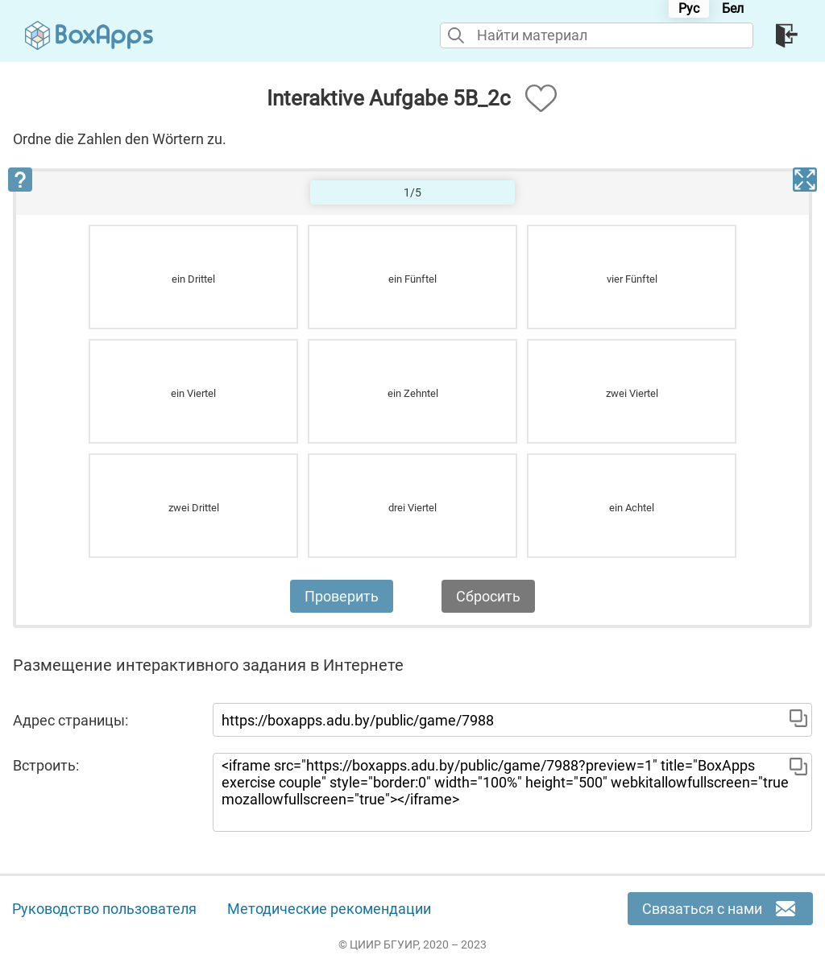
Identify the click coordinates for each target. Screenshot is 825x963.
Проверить (342, 596)
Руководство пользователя (104, 909)
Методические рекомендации (329, 909)
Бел (733, 8)
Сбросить (488, 596)
